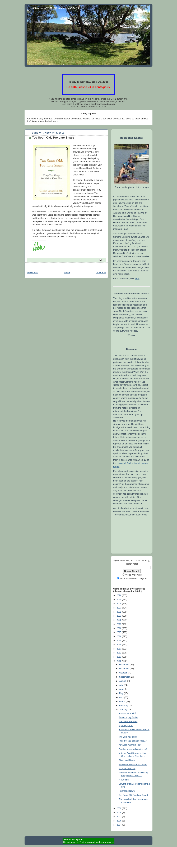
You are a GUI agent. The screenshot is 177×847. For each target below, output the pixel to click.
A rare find (124, 780)
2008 (119, 812)
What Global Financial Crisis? (133, 764)
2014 (119, 644)
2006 (119, 821)
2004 (119, 825)
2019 (119, 624)
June (122, 689)
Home (67, 272)
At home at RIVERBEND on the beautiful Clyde (56, 8)
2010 (119, 661)
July (121, 685)
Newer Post (32, 272)
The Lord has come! (128, 737)
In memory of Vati (127, 713)
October (123, 673)
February (124, 705)
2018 (119, 628)
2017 (119, 632)
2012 (119, 653)
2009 (119, 808)
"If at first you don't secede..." (133, 741)
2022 (119, 612)
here (137, 278)
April (121, 697)
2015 (119, 640)
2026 (119, 595)
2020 (119, 620)
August (123, 681)
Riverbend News (127, 760)
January (123, 709)
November (124, 668)
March (122, 701)
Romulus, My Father (128, 717)
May (121, 693)
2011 (119, 657)
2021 (119, 616)
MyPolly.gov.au (126, 725)
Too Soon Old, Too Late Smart (133, 795)
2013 (119, 649)
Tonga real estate (127, 768)
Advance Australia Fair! (130, 745)
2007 (119, 816)
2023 (119, 608)
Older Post (101, 272)
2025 (119, 599)
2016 (119, 636)
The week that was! (128, 721)
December (124, 664)
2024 (119, 603)
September (125, 677)
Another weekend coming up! (133, 749)
